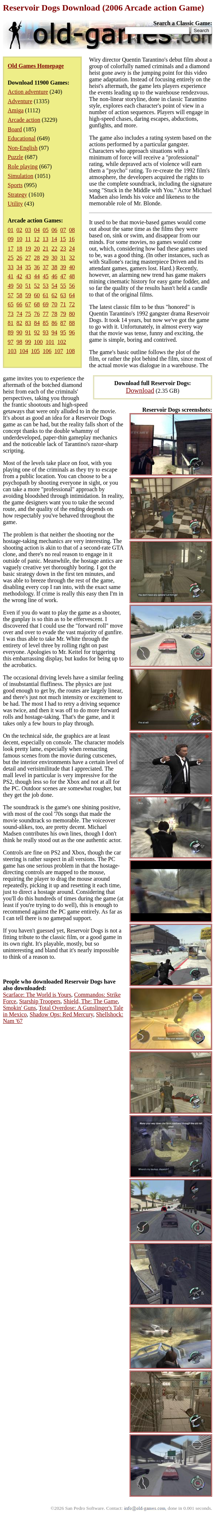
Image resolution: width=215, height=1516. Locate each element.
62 (54, 295)
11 (28, 239)
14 (54, 239)
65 (11, 304)
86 (54, 323)
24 (72, 248)
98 (19, 342)
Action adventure (28, 92)
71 (63, 304)
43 (28, 276)
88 (72, 323)
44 (37, 276)
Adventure (20, 101)
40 (72, 267)
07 (63, 230)
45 (46, 276)
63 (63, 295)
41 (11, 276)
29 (46, 258)
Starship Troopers (39, 1001)
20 (37, 248)
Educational (21, 138)
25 (11, 258)
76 (37, 314)
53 (46, 286)
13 (45, 239)
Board (15, 129)
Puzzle (15, 157)
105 (35, 351)
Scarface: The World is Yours (37, 995)
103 (12, 351)
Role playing (23, 166)
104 (23, 351)
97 (11, 342)
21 (46, 248)
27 (28, 258)
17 (11, 248)
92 (37, 332)
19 (28, 248)
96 (72, 332)
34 (19, 267)
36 (37, 267)
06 (54, 230)
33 (11, 267)
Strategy (17, 194)
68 (37, 304)
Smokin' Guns (19, 1008)
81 (11, 323)
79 (63, 314)
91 (28, 332)
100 (38, 342)
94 (54, 332)
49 (11, 286)
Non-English (23, 148)
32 (72, 258)
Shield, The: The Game (91, 1001)
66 (19, 304)
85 (46, 323)
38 (54, 267)
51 (28, 286)
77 (46, 314)
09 (11, 239)
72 (72, 304)
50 (19, 286)
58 (19, 295)
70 (54, 304)
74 (19, 314)
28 (37, 258)
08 (72, 230)
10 (19, 239)
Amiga (16, 110)
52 (37, 286)
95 (63, 332)
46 (54, 276)
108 (70, 351)
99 (28, 342)
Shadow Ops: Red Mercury (61, 1014)
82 (19, 323)
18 (19, 248)
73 (11, 314)
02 (19, 230)
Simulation (20, 176)
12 (36, 239)
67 (28, 304)
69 (46, 304)
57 (11, 295)
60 (37, 295)
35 (28, 267)
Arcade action (24, 120)
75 (28, 314)
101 (50, 342)
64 (72, 295)
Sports (15, 185)
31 (63, 258)
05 (46, 230)
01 (11, 230)
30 (54, 258)
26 (19, 258)
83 (28, 323)
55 (63, 286)
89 (11, 332)
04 (37, 230)
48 (72, 276)
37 (46, 267)
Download (140, 390)
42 (19, 276)
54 (54, 286)
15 (63, 239)
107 (58, 351)
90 (19, 332)
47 (63, 276)
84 (37, 323)
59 (28, 295)
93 (46, 332)
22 (54, 248)
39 (63, 267)
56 (72, 286)
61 (46, 295)
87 (63, 323)
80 (72, 314)
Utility (15, 204)
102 (61, 342)
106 (47, 351)
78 (54, 314)
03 (28, 230)
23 (63, 248)
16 (71, 239)
